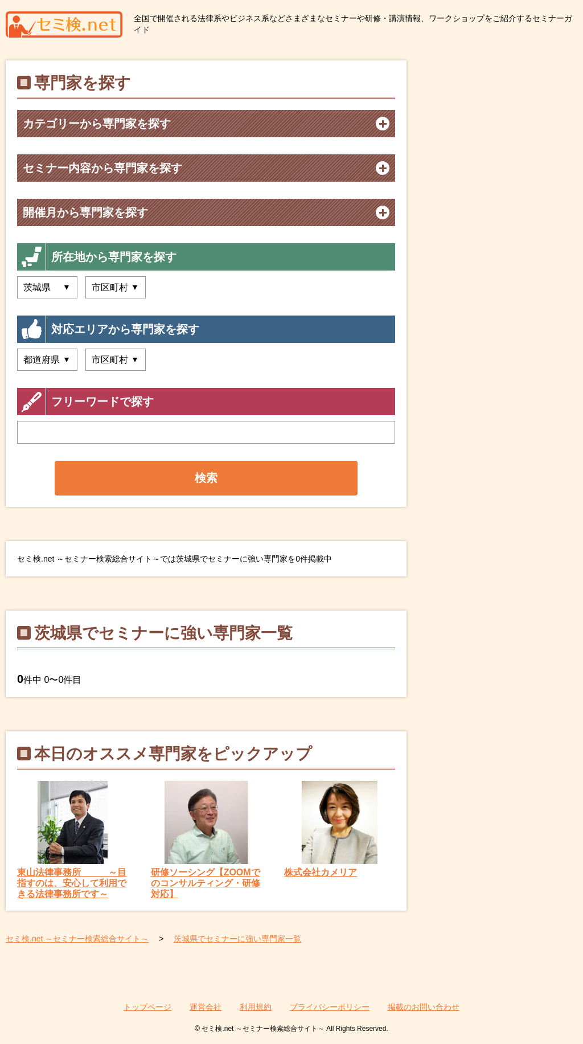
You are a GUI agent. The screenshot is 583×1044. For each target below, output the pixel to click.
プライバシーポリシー (329, 1007)
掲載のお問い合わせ (423, 1007)
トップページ (147, 1007)
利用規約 (256, 1007)
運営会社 (205, 1007)
